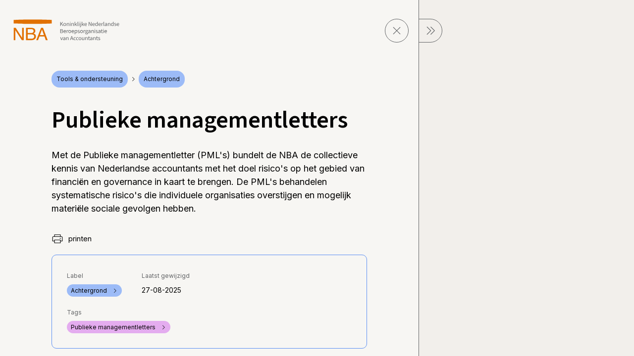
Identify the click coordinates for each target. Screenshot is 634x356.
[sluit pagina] (397, 31)
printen (72, 239)
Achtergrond (162, 79)
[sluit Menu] (430, 31)
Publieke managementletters (118, 327)
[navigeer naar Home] (66, 30)
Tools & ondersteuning (89, 79)
